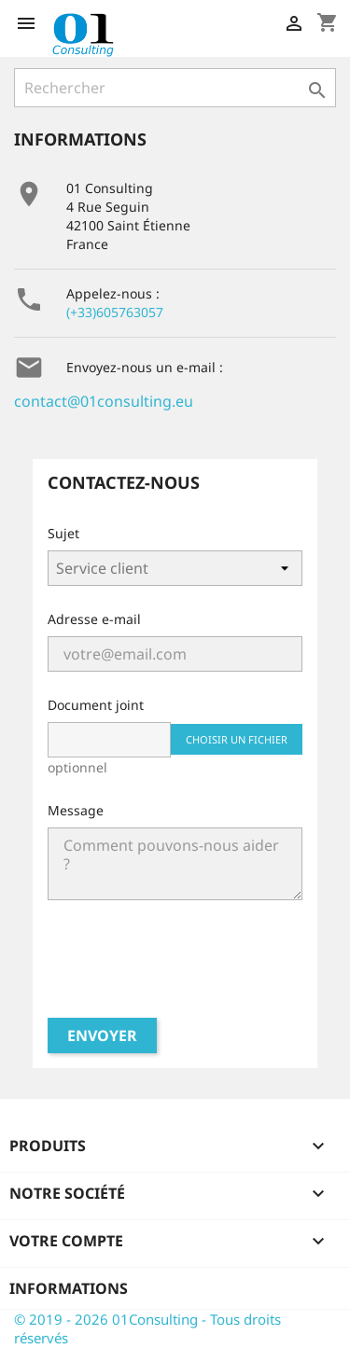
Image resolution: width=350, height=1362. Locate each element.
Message (76, 810)
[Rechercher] (175, 87)
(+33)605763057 (114, 312)
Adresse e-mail (94, 619)
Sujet (63, 533)
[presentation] (175, 966)
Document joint (96, 705)
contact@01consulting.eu (103, 401)
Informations (68, 1288)
